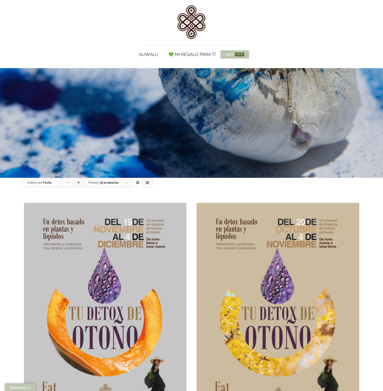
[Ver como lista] (147, 183)
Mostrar (103, 182)
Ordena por (39, 182)
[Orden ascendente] (79, 183)
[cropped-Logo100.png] (191, 5)
